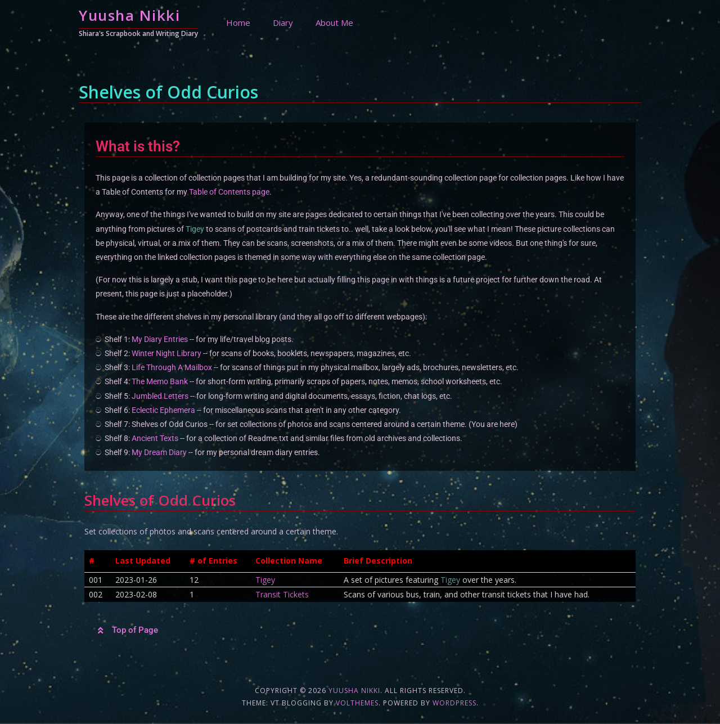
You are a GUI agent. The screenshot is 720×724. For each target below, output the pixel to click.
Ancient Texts (155, 438)
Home (238, 22)
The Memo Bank (160, 381)
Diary (283, 22)
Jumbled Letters (160, 396)
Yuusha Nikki (129, 15)
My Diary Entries (160, 339)
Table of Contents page (229, 191)
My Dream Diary (159, 452)
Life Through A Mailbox (172, 367)
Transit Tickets (282, 594)
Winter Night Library (166, 353)
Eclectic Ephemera (163, 410)
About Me (334, 22)
